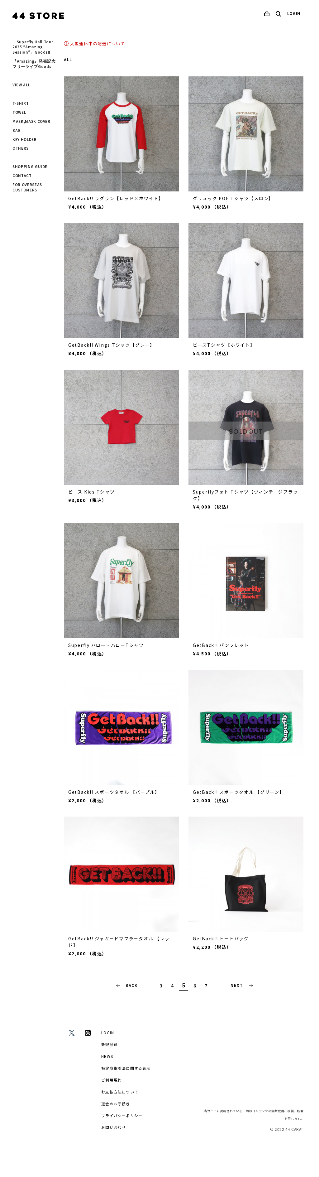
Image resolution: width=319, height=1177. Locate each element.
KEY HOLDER (24, 139)
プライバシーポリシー (121, 1115)
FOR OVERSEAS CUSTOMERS (27, 187)
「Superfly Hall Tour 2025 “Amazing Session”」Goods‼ (32, 47)
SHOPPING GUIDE (29, 167)
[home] (38, 15)
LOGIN (294, 14)
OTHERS (20, 148)
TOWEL (19, 112)
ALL (68, 60)
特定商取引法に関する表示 (125, 1068)
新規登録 (109, 1044)
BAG (16, 130)
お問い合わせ (113, 1127)
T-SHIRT (20, 103)
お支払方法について (119, 1091)
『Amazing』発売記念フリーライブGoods (33, 64)
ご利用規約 (111, 1080)
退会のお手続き (115, 1103)
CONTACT (22, 176)
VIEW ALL (21, 85)
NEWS (107, 1056)
